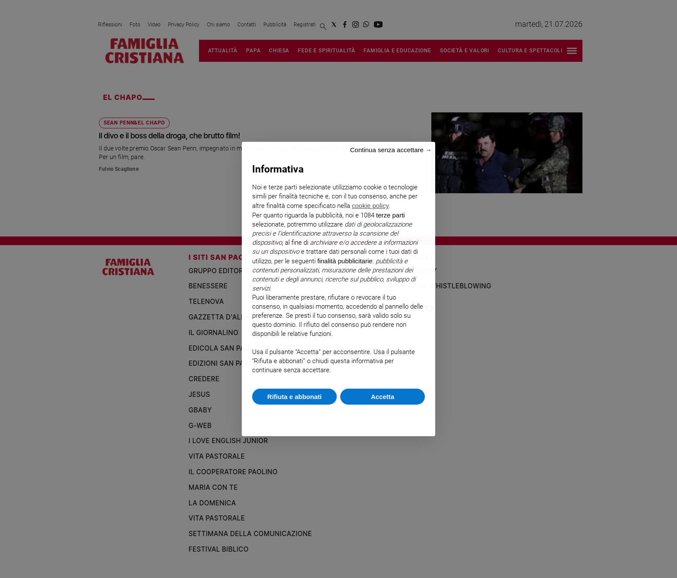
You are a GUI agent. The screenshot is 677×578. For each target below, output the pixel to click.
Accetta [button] (382, 396)
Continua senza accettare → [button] (391, 149)
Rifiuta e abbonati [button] (294, 396)
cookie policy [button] (370, 205)
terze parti (390, 215)
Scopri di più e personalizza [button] (338, 416)
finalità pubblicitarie (345, 261)
